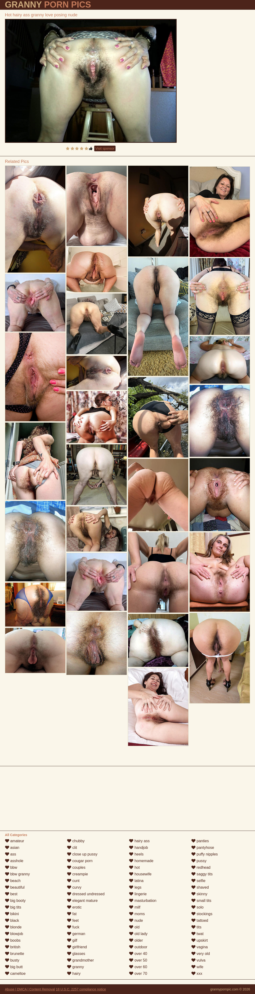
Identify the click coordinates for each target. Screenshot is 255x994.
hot (134, 867)
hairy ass (139, 841)
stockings (201, 914)
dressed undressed (86, 894)
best (11, 894)
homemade (141, 861)
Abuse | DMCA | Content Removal (30, 989)
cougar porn (80, 861)
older (136, 940)
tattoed (199, 920)
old (134, 927)
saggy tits (202, 874)
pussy (198, 861)
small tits (201, 901)
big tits (13, 907)
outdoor (138, 947)
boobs (13, 940)
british (12, 947)
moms (137, 914)
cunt (73, 881)
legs (135, 887)
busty (12, 960)
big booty (15, 901)
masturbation (142, 901)
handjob (138, 848)
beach (13, 881)
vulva (198, 960)
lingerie (138, 894)
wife (197, 967)
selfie (198, 881)
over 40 (138, 954)
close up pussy (82, 854)
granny (75, 967)
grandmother (80, 960)
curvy (74, 887)
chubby (76, 841)
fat (71, 914)
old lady (138, 934)
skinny (199, 894)
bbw (11, 867)
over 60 (138, 967)
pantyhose (202, 848)
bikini (12, 914)
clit (72, 848)
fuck (73, 927)
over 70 (138, 974)
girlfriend (77, 947)
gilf (72, 940)
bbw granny (17, 874)
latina (136, 881)
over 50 (138, 960)
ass (10, 854)
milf (134, 907)
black (12, 920)
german (76, 934)
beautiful (15, 887)
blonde (13, 927)
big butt (14, 967)
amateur (14, 841)
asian (12, 848)
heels (136, 854)
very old (200, 954)
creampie (77, 874)
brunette (14, 954)
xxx (196, 974)
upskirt (199, 940)
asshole (14, 861)
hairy (74, 974)
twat (197, 934)
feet (73, 920)
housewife (140, 874)
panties (200, 841)
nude (136, 920)
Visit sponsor (104, 148)
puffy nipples (204, 854)
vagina (199, 947)
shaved (200, 887)
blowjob (14, 934)
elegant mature (82, 901)
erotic (74, 907)
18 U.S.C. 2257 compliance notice (81, 989)
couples (76, 867)
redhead (200, 867)
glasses (76, 954)
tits (196, 927)
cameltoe (15, 974)
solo (197, 907)
